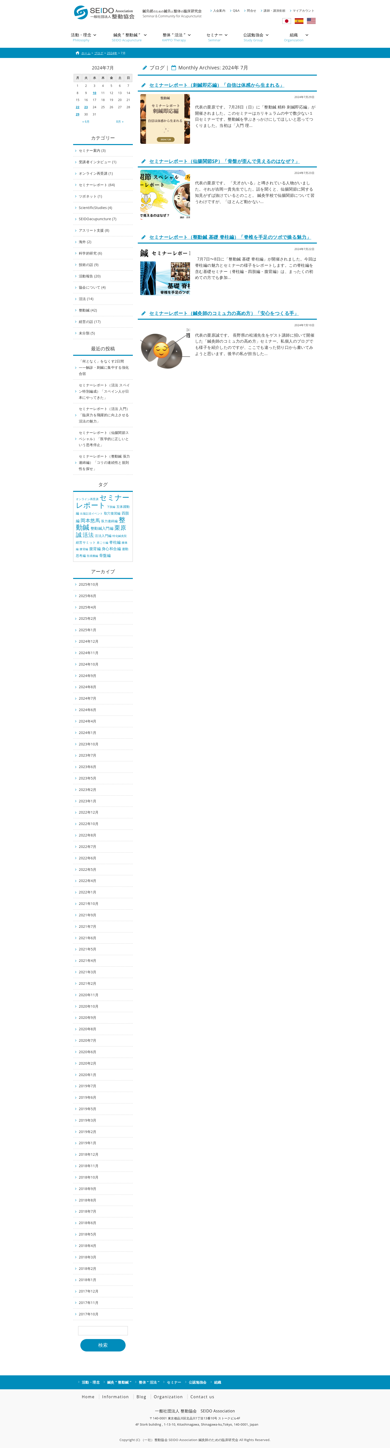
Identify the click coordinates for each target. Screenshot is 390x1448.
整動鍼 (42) (88, 310)
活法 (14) (86, 298)
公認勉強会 (198, 1382)
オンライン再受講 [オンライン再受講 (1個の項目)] (87, 499)
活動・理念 (91, 1382)
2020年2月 (88, 1063)
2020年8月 (88, 1029)
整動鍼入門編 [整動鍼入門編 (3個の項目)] (102, 528)
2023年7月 (88, 755)
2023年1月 (88, 801)
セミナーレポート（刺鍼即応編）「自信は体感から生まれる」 (216, 85)
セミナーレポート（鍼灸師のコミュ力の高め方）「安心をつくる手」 (224, 313)
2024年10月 (88, 664)
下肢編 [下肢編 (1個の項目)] (111, 507)
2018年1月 (88, 1279)
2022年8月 (88, 835)
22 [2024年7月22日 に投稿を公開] (78, 107)
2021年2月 (88, 983)
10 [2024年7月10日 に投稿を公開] (95, 93)
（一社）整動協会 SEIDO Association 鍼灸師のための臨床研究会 (189, 1440)
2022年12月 (88, 812)
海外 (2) (85, 241)
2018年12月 (88, 1154)
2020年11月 (88, 994)
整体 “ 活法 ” (149, 1382)
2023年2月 (88, 789)
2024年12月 (88, 641)
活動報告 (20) (90, 276)
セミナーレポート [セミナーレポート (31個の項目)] (103, 501)
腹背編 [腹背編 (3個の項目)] (95, 548)
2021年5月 (88, 949)
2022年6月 (88, 858)
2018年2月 (88, 1268)
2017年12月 (88, 1291)
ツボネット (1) (90, 196)
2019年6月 (88, 1097)
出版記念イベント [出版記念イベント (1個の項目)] (91, 513)
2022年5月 (88, 869)
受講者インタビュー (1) (97, 161)
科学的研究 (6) (90, 253)
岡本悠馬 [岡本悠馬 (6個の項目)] (90, 520)
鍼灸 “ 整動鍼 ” (119, 1382)
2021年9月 (88, 915)
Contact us (203, 1396)
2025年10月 (88, 584)
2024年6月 (88, 709)
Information (115, 1396)
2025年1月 (88, 629)
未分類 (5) (87, 333)
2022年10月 (88, 823)
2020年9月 (88, 1017)
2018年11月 (88, 1165)
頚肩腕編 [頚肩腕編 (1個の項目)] (92, 556)
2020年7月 (88, 1040)
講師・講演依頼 (274, 10)
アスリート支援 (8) (94, 230)
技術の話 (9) (88, 264)
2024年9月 (88, 675)
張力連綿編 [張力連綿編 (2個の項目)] (109, 521)
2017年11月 (88, 1302)
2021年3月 (88, 972)
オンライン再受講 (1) (96, 173)
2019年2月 (88, 1131)
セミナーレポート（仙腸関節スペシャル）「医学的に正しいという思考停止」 (104, 438)
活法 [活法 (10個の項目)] (88, 534)
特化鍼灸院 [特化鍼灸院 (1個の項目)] (119, 536)
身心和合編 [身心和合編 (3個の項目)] (111, 548)
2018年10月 (88, 1177)
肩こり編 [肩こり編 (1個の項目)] (102, 542)
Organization (168, 1396)
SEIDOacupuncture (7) (97, 218)
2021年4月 (88, 960)
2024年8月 (88, 686)
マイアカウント (303, 10)
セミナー (174, 1382)
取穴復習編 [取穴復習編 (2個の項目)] (112, 513)
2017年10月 (88, 1314)
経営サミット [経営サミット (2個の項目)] (86, 542)
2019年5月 (88, 1108)
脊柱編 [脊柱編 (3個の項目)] (115, 542)
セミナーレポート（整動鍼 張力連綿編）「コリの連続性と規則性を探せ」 (104, 462)
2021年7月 (88, 926)
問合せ (251, 10)
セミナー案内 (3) (92, 150)
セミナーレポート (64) (97, 184)
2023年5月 (88, 778)
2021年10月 (88, 903)
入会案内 (219, 10)
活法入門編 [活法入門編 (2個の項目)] (103, 535)
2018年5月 (88, 1234)
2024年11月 (88, 652)
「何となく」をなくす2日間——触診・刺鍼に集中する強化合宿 (104, 367)
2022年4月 (88, 880)
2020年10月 (88, 1006)
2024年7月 (88, 698)
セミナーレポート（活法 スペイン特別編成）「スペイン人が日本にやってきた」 (104, 391)
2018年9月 (88, 1188)
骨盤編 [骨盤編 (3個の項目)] (105, 555)
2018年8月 (88, 1200)
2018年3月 (88, 1257)
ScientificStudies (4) (95, 207)
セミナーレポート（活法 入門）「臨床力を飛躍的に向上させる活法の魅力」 (104, 414)
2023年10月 (88, 744)
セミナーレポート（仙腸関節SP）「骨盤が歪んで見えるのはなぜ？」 (224, 161)
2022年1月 (88, 892)
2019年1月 (88, 1142)
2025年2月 (88, 618)
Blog (141, 1396)
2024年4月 (88, 721)
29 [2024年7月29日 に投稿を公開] (78, 114)
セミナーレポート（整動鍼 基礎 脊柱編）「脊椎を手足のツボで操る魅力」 (230, 237)
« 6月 (86, 121)
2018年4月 (88, 1245)
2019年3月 (88, 1120)
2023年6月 (88, 766)
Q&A (236, 10)
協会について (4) (92, 287)
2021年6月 (88, 937)
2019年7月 (88, 1086)
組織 (217, 1382)
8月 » (120, 121)
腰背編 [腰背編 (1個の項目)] (84, 549)
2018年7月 (88, 1211)
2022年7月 (88, 846)
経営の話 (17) (90, 321)
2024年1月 (88, 732)
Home (88, 1396)
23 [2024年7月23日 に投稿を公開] (86, 107)
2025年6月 (88, 595)
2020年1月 (88, 1074)
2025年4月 (88, 607)
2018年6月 (88, 1222)
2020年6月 (88, 1051)
